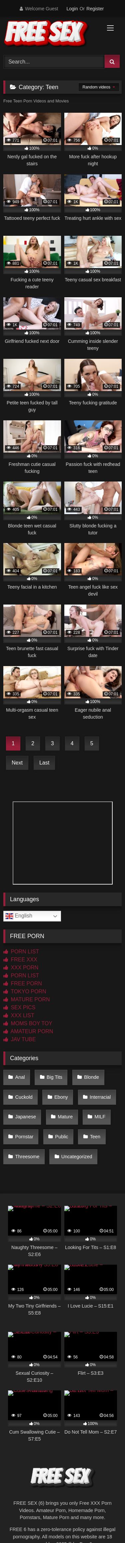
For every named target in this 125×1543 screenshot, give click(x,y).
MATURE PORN (26, 999)
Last (44, 763)
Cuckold (24, 1097)
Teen (95, 1136)
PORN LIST (21, 951)
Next (17, 763)
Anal (20, 1077)
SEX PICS (19, 1007)
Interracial (100, 1097)
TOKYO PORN (24, 991)
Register (95, 8)
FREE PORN (22, 983)
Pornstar (24, 1136)
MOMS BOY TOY (27, 1023)
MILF (100, 1116)
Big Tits (54, 1077)
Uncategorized (76, 1156)
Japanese (25, 1116)
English (18, 916)
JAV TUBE (19, 1039)
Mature (65, 1116)
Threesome (27, 1156)
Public (61, 1136)
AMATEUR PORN (28, 1031)
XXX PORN (20, 967)
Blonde (91, 1077)
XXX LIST (18, 1015)
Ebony (61, 1097)
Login (72, 8)
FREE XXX (20, 959)
